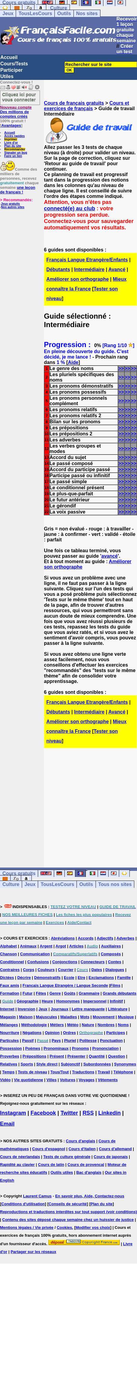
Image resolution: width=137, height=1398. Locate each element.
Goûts (70, 993)
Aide (73, 362)
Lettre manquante (88, 1009)
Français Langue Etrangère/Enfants (87, 259)
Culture (58, 8)
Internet (7, 1009)
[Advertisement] (90, 802)
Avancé (116, 269)
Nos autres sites (12, 207)
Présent (57, 1056)
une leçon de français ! (17, 189)
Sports (27, 1064)
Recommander (14, 149)
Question (116, 1056)
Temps (8, 1072)
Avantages (11, 125)
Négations (31, 1032)
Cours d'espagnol (48, 1149)
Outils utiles (62, 1172)
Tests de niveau (32, 1072)
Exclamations (101, 977)
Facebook (43, 1113)
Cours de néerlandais (20, 1156)
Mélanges (9, 1024)
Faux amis (9, 985)
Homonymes (68, 1001)
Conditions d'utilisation (23, 1204)
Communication (35, 954)
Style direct (46, 1064)
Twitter (69, 1113)
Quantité (97, 1056)
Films (115, 985)
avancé (109, 556)
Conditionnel (12, 962)
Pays (56, 1040)
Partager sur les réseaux (33, 1251)
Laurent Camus (37, 1196)
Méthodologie (34, 1024)
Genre (55, 993)
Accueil (9, 57)
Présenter (76, 1056)
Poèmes (32, 1048)
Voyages (87, 1080)
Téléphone (123, 1072)
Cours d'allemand (115, 1149)
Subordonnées (97, 1064)
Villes (51, 1080)
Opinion (52, 1032)
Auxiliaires (111, 946)
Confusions (38, 962)
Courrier (65, 969)
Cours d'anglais (80, 1141)
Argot (61, 946)
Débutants (58, 269)
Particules (9, 1040)
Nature (88, 1024)
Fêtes (41, 993)
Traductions (83, 1072)
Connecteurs (93, 962)
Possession (11, 1048)
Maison (26, 1017)
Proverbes (9, 1056)
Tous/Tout (60, 1072)
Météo (73, 1024)
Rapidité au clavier (17, 1164)
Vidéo (5, 1080)
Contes (114, 962)
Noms (123, 1024)
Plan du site (12, 146)
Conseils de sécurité (68, 1204)
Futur (27, 993)
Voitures (67, 1080)
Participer (11, 70)
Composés (111, 954)
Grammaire (89, 993)
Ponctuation (111, 1040)
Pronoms (80, 1048)
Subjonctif (70, 1064)
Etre (81, 977)
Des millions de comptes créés (16, 112)
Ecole (69, 977)
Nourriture (9, 1032)
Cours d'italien (82, 1149)
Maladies (68, 1017)
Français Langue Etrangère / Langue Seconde (65, 985)
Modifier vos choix (93, 1227)
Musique (126, 1017)
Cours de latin (51, 1164)
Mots (84, 1017)
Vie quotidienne (28, 1080)
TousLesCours (35, 13)
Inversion (26, 1009)
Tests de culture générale (66, 1156)
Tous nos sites (115, 884)
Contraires (10, 969)
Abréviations (63, 938)
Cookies (64, 1227)
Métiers (57, 1024)
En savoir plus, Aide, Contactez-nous (89, 1196)
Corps (28, 969)
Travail (104, 1072)
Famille (124, 977)
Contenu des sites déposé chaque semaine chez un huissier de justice (68, 1219)
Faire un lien (13, 156)
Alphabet (8, 946)
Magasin (8, 1017)
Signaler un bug (15, 152)
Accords (85, 938)
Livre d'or (11, 142)
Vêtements (108, 1080)
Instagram (13, 1113)
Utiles (7, 76)
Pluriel (70, 1040)
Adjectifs (105, 938)
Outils (64, 13)
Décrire (24, 977)
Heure (47, 1001)
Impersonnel (94, 1001)
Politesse (88, 1040)
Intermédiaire (89, 269)
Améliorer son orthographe (77, 279)
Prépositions (34, 1056)
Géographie (27, 1001)
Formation (9, 993)
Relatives (8, 1064)
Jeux (7, 13)
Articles (76, 946)
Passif (28, 1040)
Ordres (69, 1032)
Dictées (7, 977)
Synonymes (125, 1064)
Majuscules (46, 1017)
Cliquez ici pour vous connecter (19, 97)
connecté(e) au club (69, 208)
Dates (96, 969)
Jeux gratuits (10, 203)
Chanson (8, 954)
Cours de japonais (111, 1156)
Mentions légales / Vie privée (27, 1227)
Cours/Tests (14, 63)
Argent (46, 946)
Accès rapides (14, 136)
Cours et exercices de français (86, 105)
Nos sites (87, 13)
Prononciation (105, 1048)
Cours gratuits (18, 873)
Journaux (60, 1009)
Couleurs (46, 969)
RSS (88, 1113)
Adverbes (125, 938)
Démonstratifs (47, 977)
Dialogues (114, 969)
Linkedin (109, 1113)
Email (7, 1124)
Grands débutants (119, 993)
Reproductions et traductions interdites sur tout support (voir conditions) (68, 1211)
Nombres (105, 1024)
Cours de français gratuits (74, 103)
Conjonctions (64, 962)
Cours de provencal (85, 1164)
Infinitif (116, 1001)
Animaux (28, 946)
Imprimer (10, 139)
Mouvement (104, 1017)
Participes (115, 1032)
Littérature (117, 1009)
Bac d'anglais (88, 1172)
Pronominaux (56, 1048)
